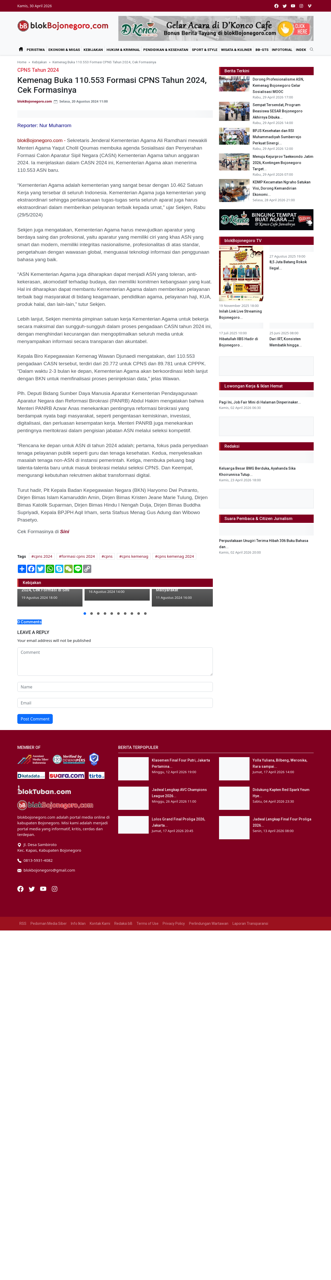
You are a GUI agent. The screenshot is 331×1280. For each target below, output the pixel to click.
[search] (310, 49)
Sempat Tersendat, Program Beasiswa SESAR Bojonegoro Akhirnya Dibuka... (278, 111)
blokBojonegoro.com (34, 101)
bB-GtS (261, 50)
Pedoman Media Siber (49, 957)
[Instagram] (54, 921)
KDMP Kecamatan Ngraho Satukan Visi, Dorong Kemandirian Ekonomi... (282, 188)
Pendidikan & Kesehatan (165, 50)
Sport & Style (204, 50)
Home (21, 62)
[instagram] (301, 6)
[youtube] (293, 6)
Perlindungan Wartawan (208, 957)
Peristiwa (36, 50)
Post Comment (35, 719)
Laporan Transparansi (250, 957)
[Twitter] (32, 921)
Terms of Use (148, 957)
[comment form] (115, 661)
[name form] (115, 687)
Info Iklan (78, 957)
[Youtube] (43, 921)
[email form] (115, 703)
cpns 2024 (43, 556)
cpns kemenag (135, 556)
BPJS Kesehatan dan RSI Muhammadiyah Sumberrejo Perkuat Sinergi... (277, 137)
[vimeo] (309, 6)
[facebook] (276, 6)
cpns (108, 556)
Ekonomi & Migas (64, 50)
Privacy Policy (174, 957)
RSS (22, 957)
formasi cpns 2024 (78, 556)
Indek (301, 50)
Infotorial (282, 50)
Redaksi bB (123, 957)
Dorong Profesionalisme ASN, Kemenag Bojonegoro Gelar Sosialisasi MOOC (278, 85)
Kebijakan (93, 50)
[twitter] (285, 6)
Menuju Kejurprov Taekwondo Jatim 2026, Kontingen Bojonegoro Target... (283, 162)
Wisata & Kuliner (236, 50)
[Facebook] (21, 921)
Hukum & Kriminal (123, 50)
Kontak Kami (100, 957)
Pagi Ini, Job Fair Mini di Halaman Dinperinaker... (260, 604)
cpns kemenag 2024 (175, 556)
